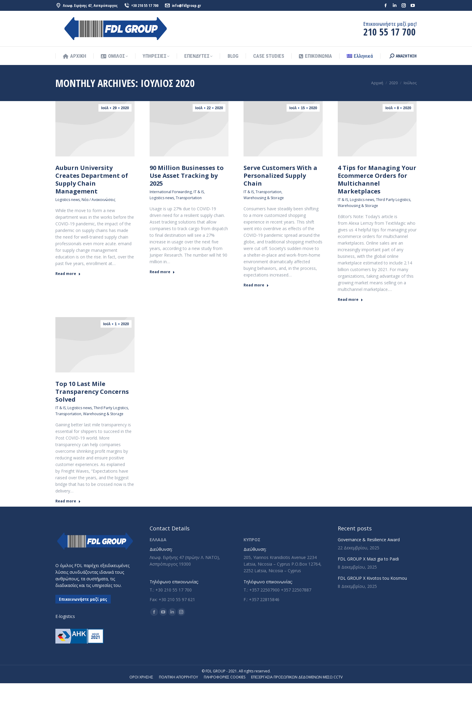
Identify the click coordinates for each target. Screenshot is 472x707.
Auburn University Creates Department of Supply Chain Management (91, 179)
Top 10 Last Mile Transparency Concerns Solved (92, 391)
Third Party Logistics (393, 199)
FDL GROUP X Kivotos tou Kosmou (372, 578)
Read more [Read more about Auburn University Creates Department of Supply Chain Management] (68, 273)
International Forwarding (171, 191)
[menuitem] (360, 56)
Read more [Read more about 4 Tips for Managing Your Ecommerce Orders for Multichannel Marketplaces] (350, 299)
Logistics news (67, 199)
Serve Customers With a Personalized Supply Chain (280, 175)
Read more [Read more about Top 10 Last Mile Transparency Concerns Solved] (68, 501)
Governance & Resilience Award (369, 539)
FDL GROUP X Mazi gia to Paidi (368, 559)
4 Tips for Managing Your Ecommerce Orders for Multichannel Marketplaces (377, 179)
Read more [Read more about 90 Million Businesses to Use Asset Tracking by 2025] (162, 272)
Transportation (189, 197)
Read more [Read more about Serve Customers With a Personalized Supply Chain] (256, 285)
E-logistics (65, 616)
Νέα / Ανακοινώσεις (98, 199)
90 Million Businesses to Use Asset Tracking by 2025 (187, 175)
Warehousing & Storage (264, 197)
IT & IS (199, 191)
